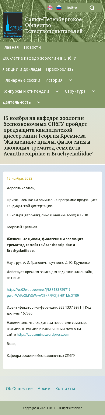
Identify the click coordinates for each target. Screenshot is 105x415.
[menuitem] (73, 7)
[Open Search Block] (92, 7)
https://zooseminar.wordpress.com (43, 334)
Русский (59, 7)
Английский (50, 7)
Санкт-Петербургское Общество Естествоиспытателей (54, 25)
